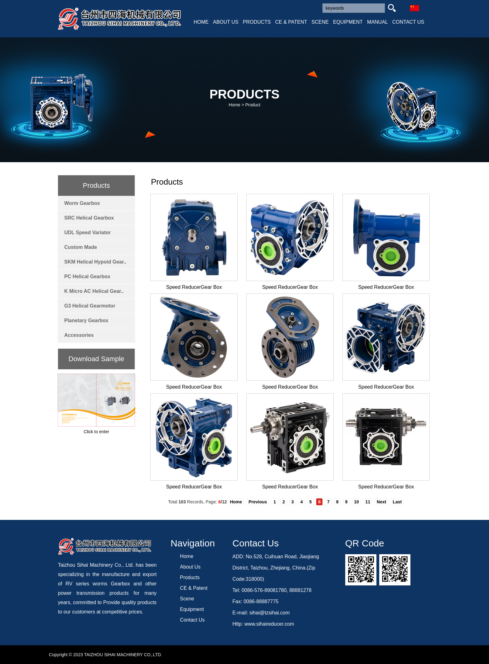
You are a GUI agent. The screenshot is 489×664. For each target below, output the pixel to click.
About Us (190, 566)
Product (252, 104)
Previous (258, 501)
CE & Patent (193, 588)
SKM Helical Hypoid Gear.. (95, 261)
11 (368, 501)
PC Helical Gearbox (87, 276)
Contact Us (192, 620)
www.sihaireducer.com (269, 624)
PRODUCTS (257, 22)
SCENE (320, 22)
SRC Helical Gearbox (89, 218)
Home (234, 104)
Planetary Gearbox (86, 320)
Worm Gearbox (82, 203)
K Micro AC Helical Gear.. (94, 291)
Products (190, 577)
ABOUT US (226, 22)
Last (397, 501)
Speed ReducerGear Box (194, 287)
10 (356, 501)
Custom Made (80, 247)
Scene (187, 598)
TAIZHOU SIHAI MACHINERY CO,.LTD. (123, 654)
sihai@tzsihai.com (269, 612)
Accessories (79, 335)
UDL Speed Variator (87, 232)
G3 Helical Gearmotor (89, 305)
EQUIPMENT (348, 22)
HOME (201, 22)
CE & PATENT (291, 22)
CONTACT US (408, 22)
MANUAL (377, 22)
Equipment (192, 609)
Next (381, 501)
